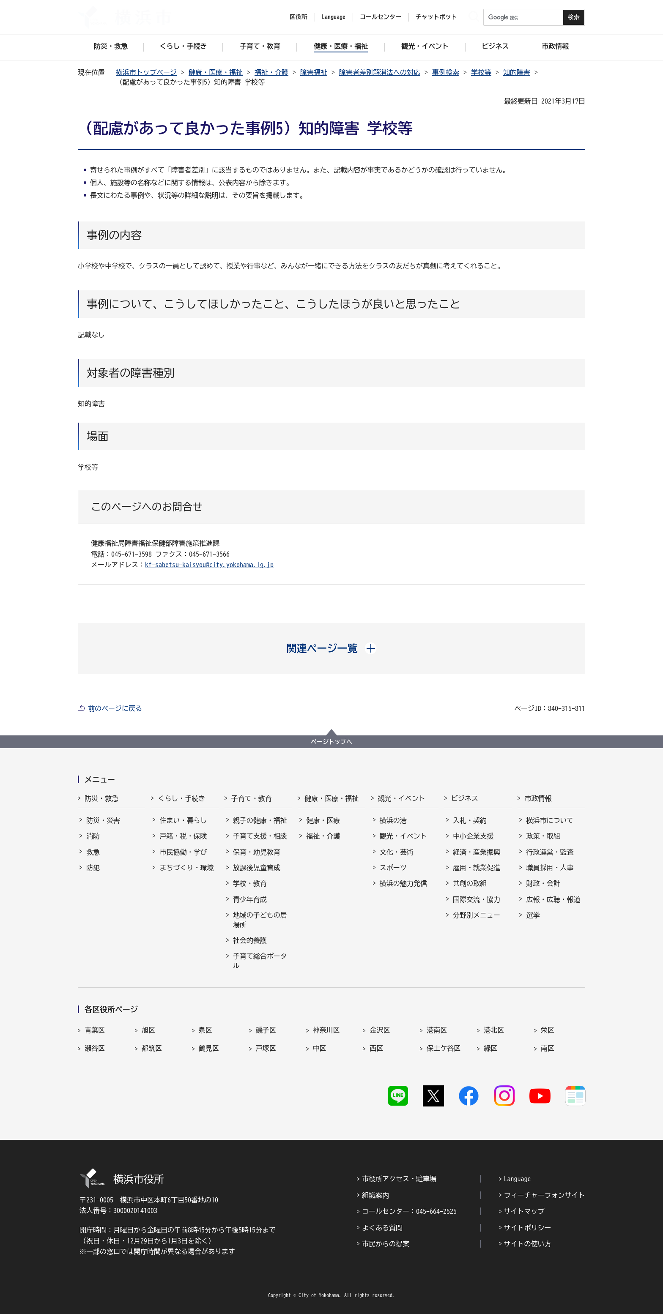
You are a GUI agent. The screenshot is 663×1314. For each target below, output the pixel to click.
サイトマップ (524, 1211)
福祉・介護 (271, 72)
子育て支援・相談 (260, 836)
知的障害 (516, 72)
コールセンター (380, 17)
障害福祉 (313, 72)
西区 (376, 1048)
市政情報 (537, 798)
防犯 (93, 867)
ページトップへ (331, 742)
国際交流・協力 (476, 899)
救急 (93, 852)
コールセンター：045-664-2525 (409, 1211)
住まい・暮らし (183, 820)
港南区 (437, 1030)
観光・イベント (401, 798)
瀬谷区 (95, 1048)
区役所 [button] (298, 17)
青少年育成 (250, 899)
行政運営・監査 (549, 852)
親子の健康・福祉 (260, 820)
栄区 (547, 1030)
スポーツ (393, 867)
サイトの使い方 (527, 1243)
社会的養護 (250, 940)
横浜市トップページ (146, 72)
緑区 (490, 1048)
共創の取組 (470, 883)
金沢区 (380, 1030)
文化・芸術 (397, 852)
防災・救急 (101, 798)
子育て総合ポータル (260, 961)
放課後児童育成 (256, 867)
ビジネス (464, 798)
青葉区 (95, 1030)
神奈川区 (326, 1030)
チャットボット (436, 17)
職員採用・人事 (549, 867)
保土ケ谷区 (443, 1048)
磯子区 (266, 1030)
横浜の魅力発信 (403, 883)
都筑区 (152, 1048)
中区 (319, 1048)
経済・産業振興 (476, 852)
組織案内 (375, 1195)
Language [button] (333, 17)
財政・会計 (543, 883)
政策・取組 (543, 836)
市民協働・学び (183, 852)
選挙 (533, 915)
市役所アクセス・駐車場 (399, 1178)
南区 (547, 1048)
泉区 (205, 1030)
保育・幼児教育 (256, 852)
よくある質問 (382, 1227)
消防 (93, 836)
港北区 (494, 1030)
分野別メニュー (476, 915)
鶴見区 (209, 1048)
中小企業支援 (473, 836)
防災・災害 (103, 820)
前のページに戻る (115, 708)
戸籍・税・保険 (183, 836)
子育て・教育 (251, 798)
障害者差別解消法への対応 (379, 72)
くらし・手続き (181, 798)
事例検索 (445, 72)
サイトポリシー (527, 1227)
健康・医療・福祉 (216, 72)
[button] (332, 648)
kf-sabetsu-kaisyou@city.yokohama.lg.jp (209, 564)
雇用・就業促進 (476, 867)
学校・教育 (250, 883)
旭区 (148, 1030)
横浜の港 (393, 820)
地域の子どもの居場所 (260, 920)
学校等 (481, 72)
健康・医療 (323, 820)
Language (517, 1178)
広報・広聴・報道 (553, 899)
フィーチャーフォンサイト (544, 1195)
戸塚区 (266, 1048)
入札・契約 (470, 820)
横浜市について (549, 820)
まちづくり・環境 (186, 867)
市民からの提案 (385, 1243)
